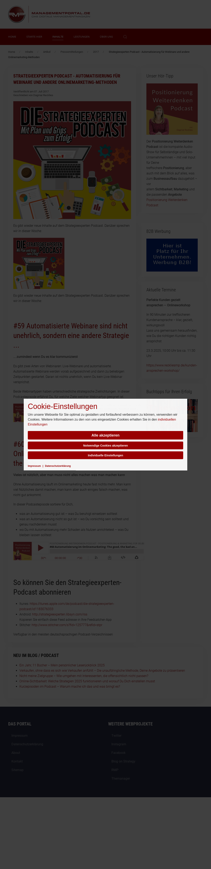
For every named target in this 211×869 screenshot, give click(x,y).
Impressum (34, 466)
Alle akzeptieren (105, 435)
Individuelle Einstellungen (105, 455)
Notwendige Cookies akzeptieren (105, 445)
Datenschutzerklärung (58, 466)
